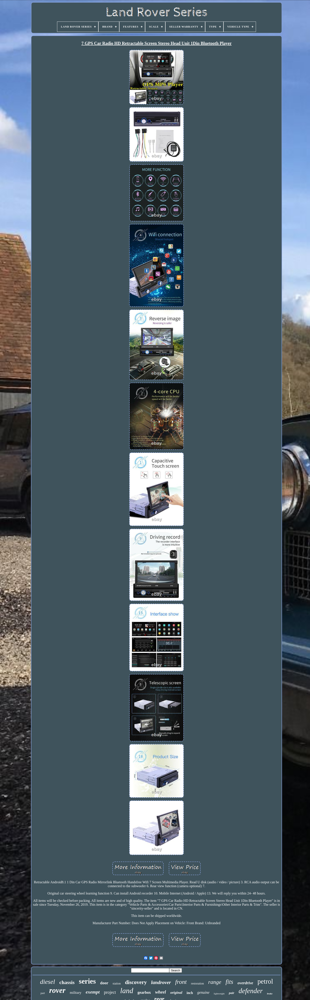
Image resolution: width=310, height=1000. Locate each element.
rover (57, 990)
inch (190, 993)
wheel (160, 992)
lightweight (219, 993)
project (110, 992)
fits (229, 981)
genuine (203, 992)
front (181, 981)
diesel (47, 981)
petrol (265, 981)
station (117, 983)
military (75, 993)
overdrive (245, 983)
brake (270, 993)
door (104, 983)
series (87, 981)
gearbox (144, 992)
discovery (136, 982)
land (126, 991)
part (42, 993)
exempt (93, 992)
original (176, 993)
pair (231, 993)
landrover (161, 982)
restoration (197, 983)
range (214, 982)
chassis (67, 982)
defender (251, 991)
